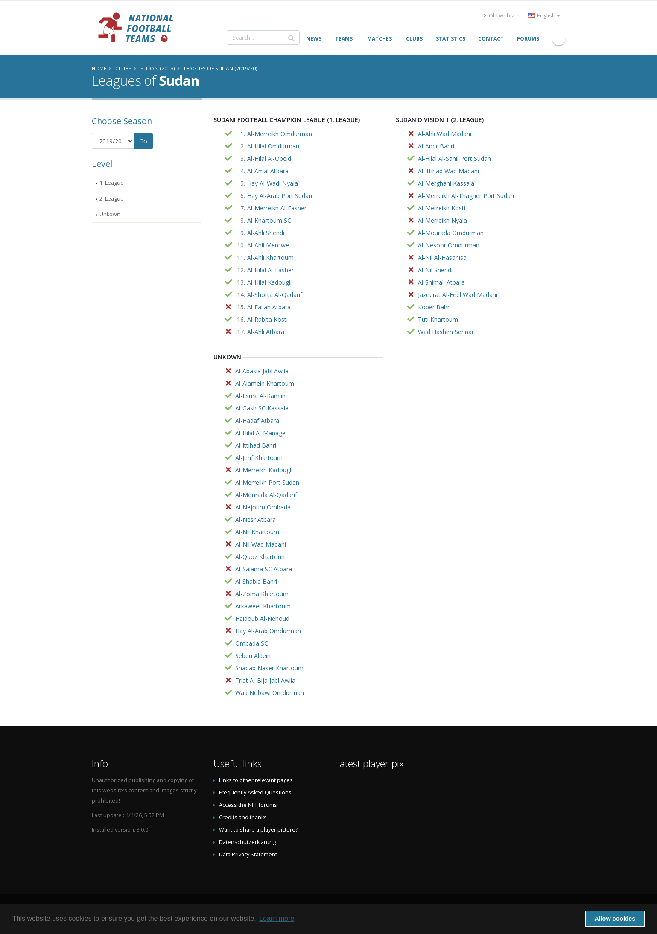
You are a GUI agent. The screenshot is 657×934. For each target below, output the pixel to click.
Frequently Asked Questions (255, 792)
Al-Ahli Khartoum (270, 257)
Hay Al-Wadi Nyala (272, 183)
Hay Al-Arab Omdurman (268, 631)
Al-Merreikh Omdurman (279, 134)
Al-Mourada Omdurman (451, 233)
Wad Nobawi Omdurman (269, 693)
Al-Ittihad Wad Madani (448, 171)
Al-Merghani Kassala (446, 183)
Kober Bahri (434, 307)
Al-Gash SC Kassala (262, 408)
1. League (111, 182)
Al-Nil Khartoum (257, 532)
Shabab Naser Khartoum (269, 668)
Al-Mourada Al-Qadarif (266, 495)
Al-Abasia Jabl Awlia (262, 371)
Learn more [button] (276, 918)
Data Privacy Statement (248, 854)
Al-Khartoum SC (269, 220)
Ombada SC (251, 643)
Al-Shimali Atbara (441, 282)
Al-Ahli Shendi (265, 233)
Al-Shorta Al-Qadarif (274, 295)
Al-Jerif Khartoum (259, 458)
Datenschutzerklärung (247, 842)
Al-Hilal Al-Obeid (269, 158)
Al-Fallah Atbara (269, 307)
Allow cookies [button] (614, 918)
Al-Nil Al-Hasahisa (442, 257)
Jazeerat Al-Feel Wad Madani (457, 295)
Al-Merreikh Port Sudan (267, 482)
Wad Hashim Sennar (446, 332)
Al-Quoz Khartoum (261, 557)
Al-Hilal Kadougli (269, 282)
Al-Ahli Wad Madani (444, 134)
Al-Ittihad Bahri (255, 445)
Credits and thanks (243, 817)
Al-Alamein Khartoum (264, 383)
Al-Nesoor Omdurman (448, 245)
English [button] (544, 15)
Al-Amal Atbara (268, 171)
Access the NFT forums (248, 805)
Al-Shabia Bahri (256, 581)
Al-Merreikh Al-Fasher (277, 208)
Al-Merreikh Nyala (442, 220)
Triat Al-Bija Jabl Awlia (265, 680)
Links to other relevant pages (256, 780)
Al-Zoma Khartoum (262, 594)
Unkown (109, 214)
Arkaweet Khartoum (263, 606)
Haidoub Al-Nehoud (262, 618)
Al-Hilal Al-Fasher (270, 270)
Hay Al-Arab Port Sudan (279, 196)
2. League (111, 198)
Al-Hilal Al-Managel (261, 433)
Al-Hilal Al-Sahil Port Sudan (454, 158)
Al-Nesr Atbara (255, 519)
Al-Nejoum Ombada (263, 507)
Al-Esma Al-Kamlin (260, 396)
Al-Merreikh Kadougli (263, 470)
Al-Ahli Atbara (265, 332)
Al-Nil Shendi (435, 270)
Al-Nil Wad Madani (260, 544)
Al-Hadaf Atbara (257, 420)
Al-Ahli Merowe (268, 245)
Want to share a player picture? (258, 829)
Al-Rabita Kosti (267, 319)
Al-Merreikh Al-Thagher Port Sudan (466, 196)
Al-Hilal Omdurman (273, 146)
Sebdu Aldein (253, 656)
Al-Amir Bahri (436, 146)
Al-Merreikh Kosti (441, 208)
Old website (502, 15)
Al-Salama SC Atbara (263, 569)
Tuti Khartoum (438, 319)
